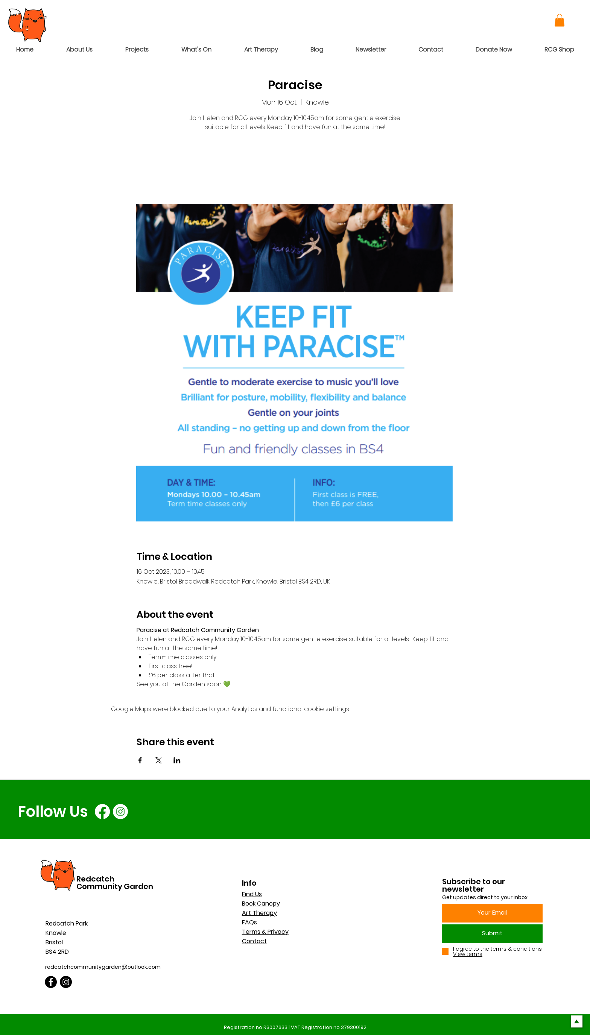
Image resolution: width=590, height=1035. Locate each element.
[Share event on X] (158, 760)
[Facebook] (102, 811)
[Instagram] (120, 811)
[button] (559, 20)
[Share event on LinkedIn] (177, 760)
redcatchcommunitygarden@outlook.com (103, 967)
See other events (295, 168)
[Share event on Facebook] (140, 760)
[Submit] (492, 933)
